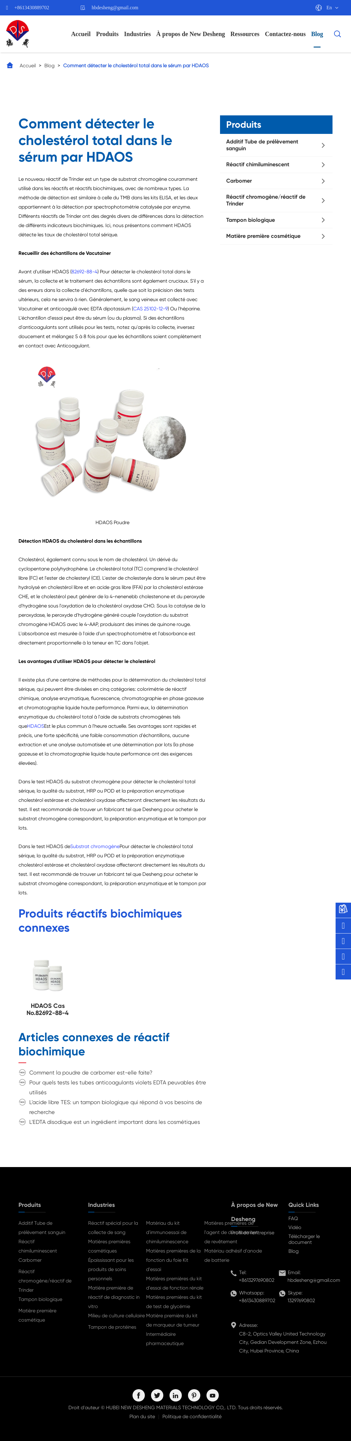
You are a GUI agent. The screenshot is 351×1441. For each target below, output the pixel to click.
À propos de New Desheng (190, 34)
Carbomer (239, 180)
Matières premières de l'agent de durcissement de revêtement (231, 1232)
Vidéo (294, 1227)
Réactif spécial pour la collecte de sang (113, 1227)
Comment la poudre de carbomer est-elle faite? (91, 1072)
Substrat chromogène (95, 846)
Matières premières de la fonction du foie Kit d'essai (173, 1260)
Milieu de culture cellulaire (116, 1316)
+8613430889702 (31, 7)
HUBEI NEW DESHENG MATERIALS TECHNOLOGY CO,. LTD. (171, 1407)
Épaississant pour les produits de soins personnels (111, 1269)
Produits (107, 34)
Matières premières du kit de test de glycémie (174, 1301)
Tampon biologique (250, 220)
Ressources (245, 34)
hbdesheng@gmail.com (115, 7)
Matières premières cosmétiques (109, 1246)
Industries (137, 34)
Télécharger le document (304, 1239)
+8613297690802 (256, 1280)
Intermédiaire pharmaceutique (165, 1338)
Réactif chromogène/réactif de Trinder (265, 200)
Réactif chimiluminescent (257, 164)
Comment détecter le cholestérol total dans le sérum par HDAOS (136, 65)
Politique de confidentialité (192, 1416)
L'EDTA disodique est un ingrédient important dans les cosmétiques (114, 1122)
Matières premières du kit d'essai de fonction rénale (174, 1283)
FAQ (293, 1218)
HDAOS (35, 726)
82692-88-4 (84, 272)
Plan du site (142, 1416)
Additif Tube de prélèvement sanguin (262, 145)
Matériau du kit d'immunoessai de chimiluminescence (167, 1232)
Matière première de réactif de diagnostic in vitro (114, 1297)
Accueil (81, 34)
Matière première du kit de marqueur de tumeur (172, 1320)
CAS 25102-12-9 (150, 309)
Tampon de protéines (112, 1327)
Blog (317, 34)
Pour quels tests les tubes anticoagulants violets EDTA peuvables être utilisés (117, 1087)
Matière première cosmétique (263, 236)
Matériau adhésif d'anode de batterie (233, 1255)
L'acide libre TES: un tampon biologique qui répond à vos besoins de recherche (115, 1107)
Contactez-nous (285, 34)
